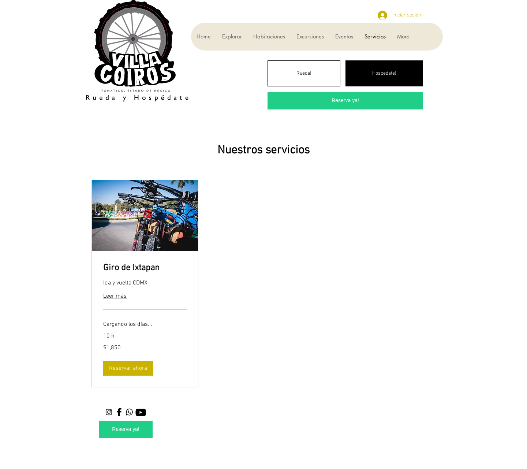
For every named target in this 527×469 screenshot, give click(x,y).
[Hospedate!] (384, 73)
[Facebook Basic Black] (119, 412)
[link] (145, 268)
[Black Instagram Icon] (109, 412)
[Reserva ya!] (345, 100)
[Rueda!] (304, 73)
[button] (128, 368)
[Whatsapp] (129, 412)
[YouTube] (140, 412)
